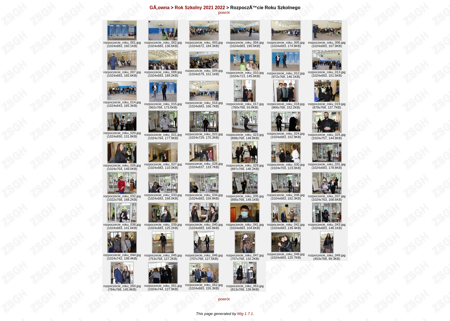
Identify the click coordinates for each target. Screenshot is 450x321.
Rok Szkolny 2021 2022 (200, 7)
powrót (225, 12)
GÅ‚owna (159, 7)
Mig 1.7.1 (245, 314)
